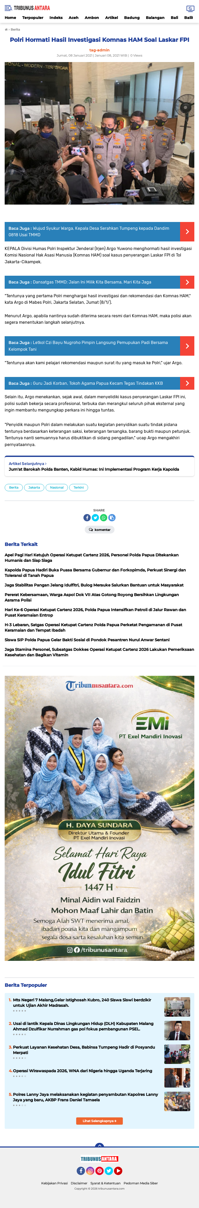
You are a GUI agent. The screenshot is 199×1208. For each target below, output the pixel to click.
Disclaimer (79, 1183)
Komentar (99, 529)
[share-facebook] (87, 517)
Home (10, 17)
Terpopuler (32, 17)
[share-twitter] (95, 517)
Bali (174, 17)
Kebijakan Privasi (54, 1183)
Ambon (92, 17)
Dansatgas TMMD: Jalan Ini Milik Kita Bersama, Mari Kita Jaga (92, 282)
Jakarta (34, 487)
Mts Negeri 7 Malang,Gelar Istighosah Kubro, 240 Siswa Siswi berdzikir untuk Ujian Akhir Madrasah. (82, 1002)
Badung (132, 17)
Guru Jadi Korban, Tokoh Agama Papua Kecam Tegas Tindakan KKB (98, 383)
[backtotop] (99, 1147)
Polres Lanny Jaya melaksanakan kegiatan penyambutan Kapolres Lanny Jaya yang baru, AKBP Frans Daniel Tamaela (85, 1097)
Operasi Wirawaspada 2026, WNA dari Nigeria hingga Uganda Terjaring (82, 1070)
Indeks (55, 17)
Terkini (79, 487)
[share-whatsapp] (103, 517)
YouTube (122, 1173)
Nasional (56, 487)
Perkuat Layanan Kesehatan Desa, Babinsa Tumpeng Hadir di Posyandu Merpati (84, 1050)
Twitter (111, 1173)
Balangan (155, 17)
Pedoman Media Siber (141, 1183)
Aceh (74, 17)
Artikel (111, 17)
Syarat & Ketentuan (105, 1183)
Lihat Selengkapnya (100, 1121)
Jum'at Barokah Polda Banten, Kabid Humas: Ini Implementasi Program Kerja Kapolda (94, 469)
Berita (13, 487)
